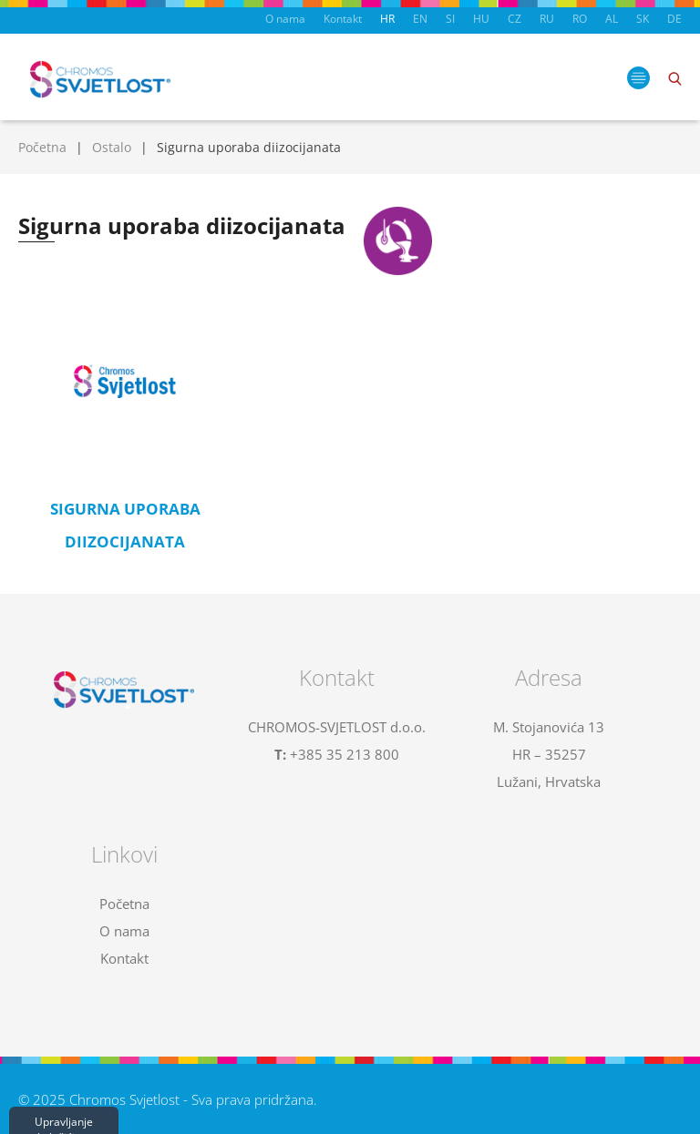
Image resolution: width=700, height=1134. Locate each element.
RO (579, 18)
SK (642, 18)
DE (674, 18)
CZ (514, 18)
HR (387, 18)
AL (611, 18)
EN (420, 18)
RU (547, 18)
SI (450, 18)
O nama (285, 18)
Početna (42, 147)
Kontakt (343, 18)
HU (481, 18)
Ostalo (111, 147)
